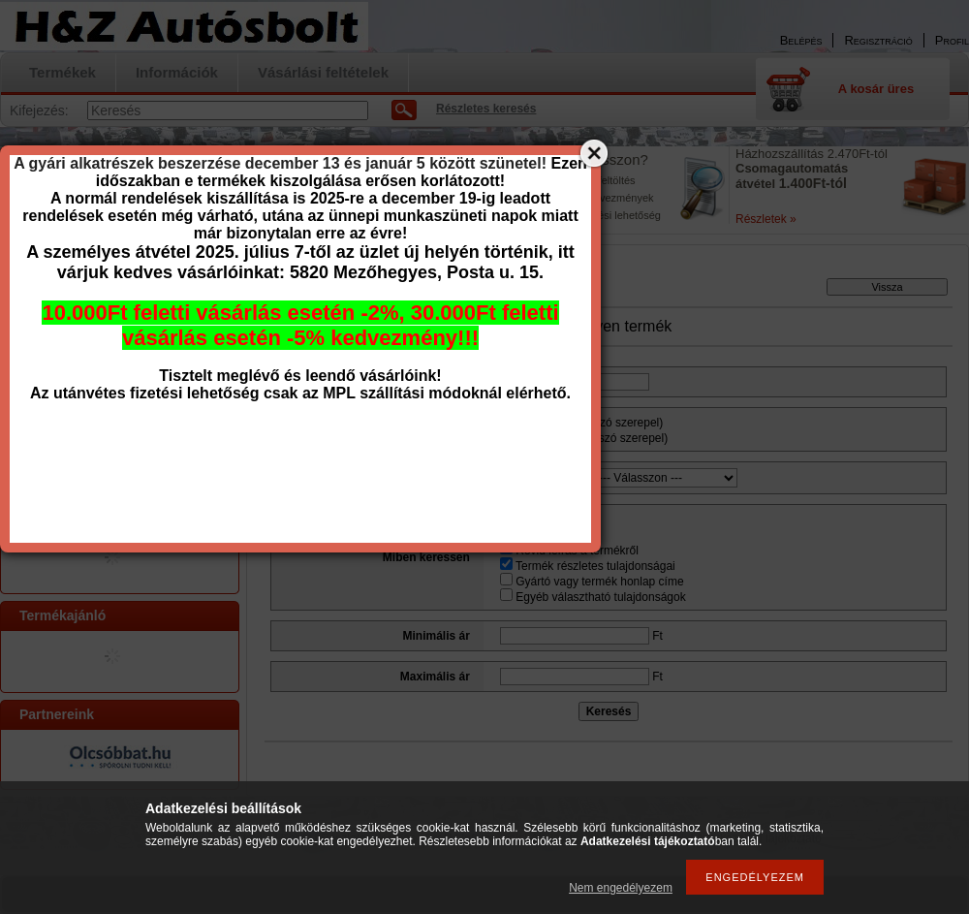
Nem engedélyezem (620, 888)
